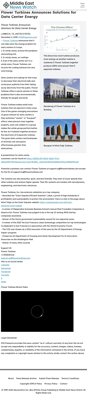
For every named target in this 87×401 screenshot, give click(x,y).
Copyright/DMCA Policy (31, 383)
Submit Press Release (49, 378)
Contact (63, 383)
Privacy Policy (50, 383)
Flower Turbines (10, 40)
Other (3, 282)
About (11, 378)
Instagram (6, 268)
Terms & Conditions (70, 378)
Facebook (6, 271)
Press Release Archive (26, 378)
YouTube (5, 275)
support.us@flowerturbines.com (15, 258)
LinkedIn (5, 265)
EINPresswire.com (27, 37)
